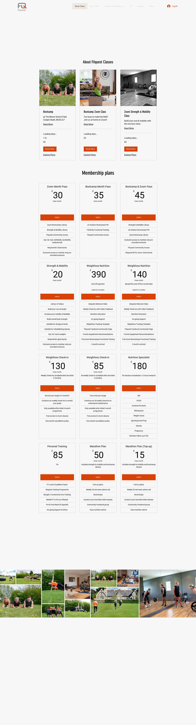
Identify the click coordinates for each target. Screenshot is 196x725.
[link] (57, 112)
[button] (49, 149)
